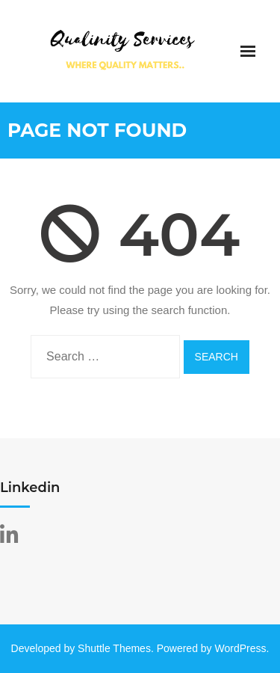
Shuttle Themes (114, 648)
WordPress (241, 648)
